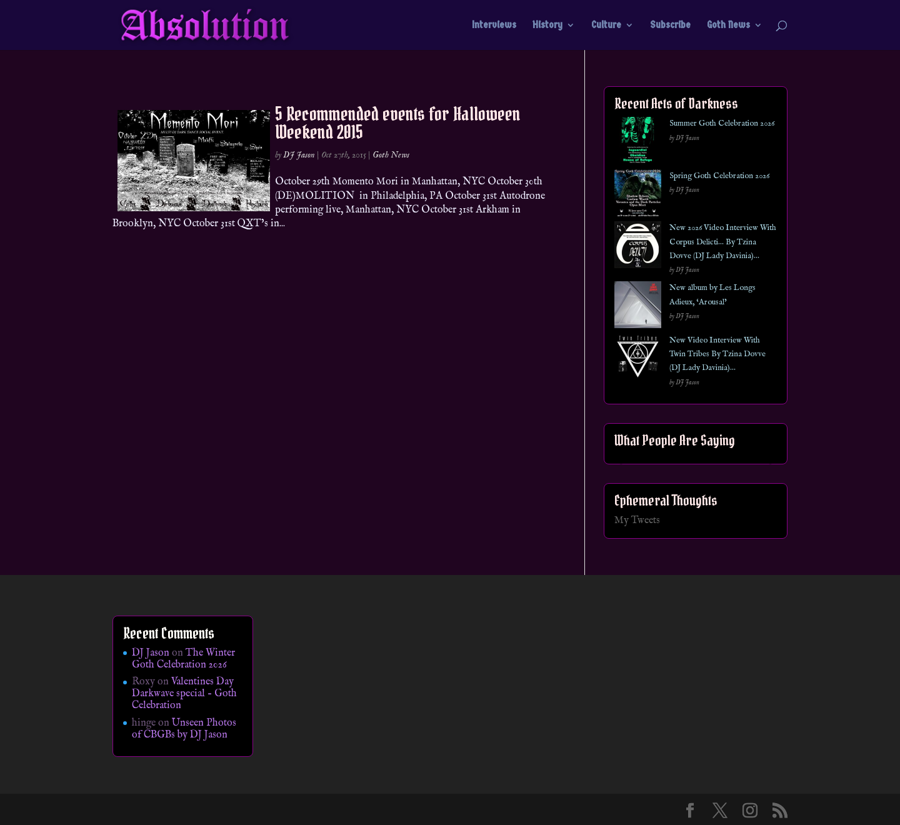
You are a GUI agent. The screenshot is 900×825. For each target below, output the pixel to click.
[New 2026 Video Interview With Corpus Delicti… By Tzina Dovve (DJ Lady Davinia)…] (637, 247)
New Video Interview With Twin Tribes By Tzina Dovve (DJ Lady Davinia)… (717, 354)
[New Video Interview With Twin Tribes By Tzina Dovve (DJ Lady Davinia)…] (637, 360)
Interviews (494, 26)
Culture (606, 26)
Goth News (728, 26)
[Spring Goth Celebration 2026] (637, 195)
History (547, 26)
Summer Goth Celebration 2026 (721, 123)
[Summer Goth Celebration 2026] (637, 143)
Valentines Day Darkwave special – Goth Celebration (184, 694)
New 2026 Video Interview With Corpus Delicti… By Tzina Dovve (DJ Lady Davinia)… (722, 241)
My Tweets (637, 520)
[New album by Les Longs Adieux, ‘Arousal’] (637, 307)
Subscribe (670, 26)
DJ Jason (299, 155)
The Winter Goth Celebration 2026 (183, 659)
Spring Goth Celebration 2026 (719, 176)
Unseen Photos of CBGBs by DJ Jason (184, 729)
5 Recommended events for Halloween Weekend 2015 (398, 123)
